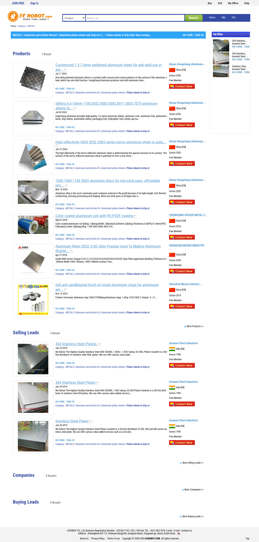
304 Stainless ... (240, 40)
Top (247, 538)
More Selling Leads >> (192, 462)
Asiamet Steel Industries (183, 343)
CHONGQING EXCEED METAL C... (188, 215)
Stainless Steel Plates (72, 421)
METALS (17, 35)
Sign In (34, 3)
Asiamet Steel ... (240, 43)
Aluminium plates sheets (113, 92)
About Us (84, 538)
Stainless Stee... (240, 66)
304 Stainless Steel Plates (75, 382)
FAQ (234, 17)
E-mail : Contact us (183, 530)
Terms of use (113, 538)
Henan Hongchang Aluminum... (187, 64)
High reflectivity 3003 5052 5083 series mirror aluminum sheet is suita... (110, 142)
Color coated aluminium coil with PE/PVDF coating (94, 215)
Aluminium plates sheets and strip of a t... (81, 35)
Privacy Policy (98, 538)
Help (246, 3)
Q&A (223, 17)
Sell (220, 3)
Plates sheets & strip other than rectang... (129, 35)
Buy (210, 3)
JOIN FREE (18, 3)
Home (13, 26)
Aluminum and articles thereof (40, 35)
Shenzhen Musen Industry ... (186, 284)
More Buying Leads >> (192, 516)
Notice (212, 17)
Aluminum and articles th (87, 92)
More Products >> (194, 326)
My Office (233, 3)
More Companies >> (193, 489)
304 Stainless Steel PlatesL (76, 344)
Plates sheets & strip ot (138, 92)
